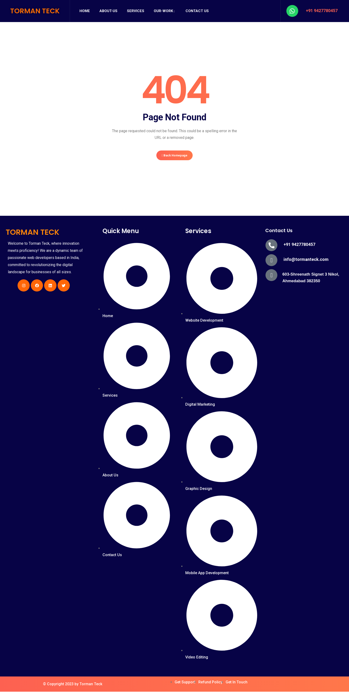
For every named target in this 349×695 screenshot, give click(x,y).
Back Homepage (175, 157)
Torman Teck (90, 687)
